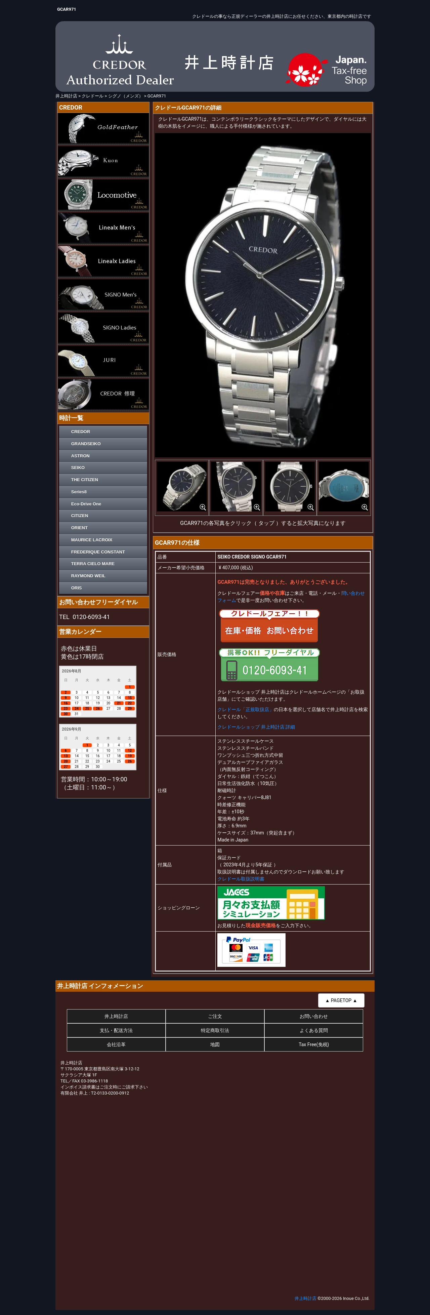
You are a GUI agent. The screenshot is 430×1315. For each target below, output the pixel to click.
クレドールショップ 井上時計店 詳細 (256, 727)
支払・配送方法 (116, 1030)
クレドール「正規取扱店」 (245, 709)
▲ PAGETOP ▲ (341, 1000)
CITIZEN (79, 515)
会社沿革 (116, 1044)
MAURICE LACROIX (92, 539)
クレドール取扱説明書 (240, 878)
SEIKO (78, 467)
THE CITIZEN (84, 479)
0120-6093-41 (91, 616)
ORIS (76, 587)
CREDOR (80, 431)
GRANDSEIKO (86, 443)
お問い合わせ (314, 1016)
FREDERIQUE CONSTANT (98, 551)
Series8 (79, 491)
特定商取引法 (215, 1030)
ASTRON (80, 455)
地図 (215, 1044)
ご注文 (215, 1016)
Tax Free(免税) (314, 1044)
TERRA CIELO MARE (93, 563)
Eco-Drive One (86, 503)
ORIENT (79, 527)
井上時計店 (116, 1016)
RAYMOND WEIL (88, 575)
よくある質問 (314, 1030)
